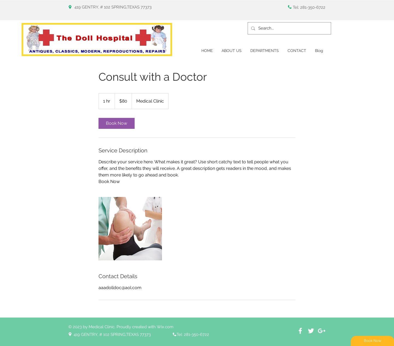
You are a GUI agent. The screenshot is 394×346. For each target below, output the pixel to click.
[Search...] (288, 28)
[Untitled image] (130, 228)
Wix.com (165, 326)
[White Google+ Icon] (322, 331)
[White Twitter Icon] (311, 331)
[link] (117, 123)
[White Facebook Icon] (300, 331)
